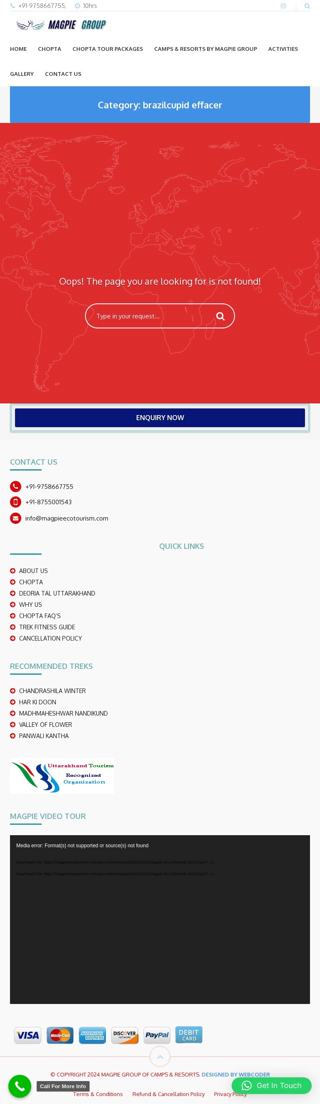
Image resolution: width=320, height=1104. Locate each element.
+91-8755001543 (48, 502)
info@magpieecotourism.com (66, 518)
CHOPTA (49, 48)
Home (18, 48)
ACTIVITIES (283, 48)
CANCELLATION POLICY (50, 638)
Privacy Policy (230, 1094)
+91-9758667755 (49, 487)
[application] (160, 919)
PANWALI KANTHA (44, 735)
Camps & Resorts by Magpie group (205, 48)
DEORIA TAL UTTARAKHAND (57, 593)
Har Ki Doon (37, 702)
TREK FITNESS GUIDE (47, 627)
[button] (272, 1085)
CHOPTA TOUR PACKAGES (107, 48)
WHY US (30, 604)
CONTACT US (63, 73)
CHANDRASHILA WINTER (52, 690)
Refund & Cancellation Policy (168, 1094)
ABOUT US (33, 570)
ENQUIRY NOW (160, 417)
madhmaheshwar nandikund (63, 713)
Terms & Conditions (98, 1094)
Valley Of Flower (45, 724)
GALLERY (22, 73)
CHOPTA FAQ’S (40, 615)
